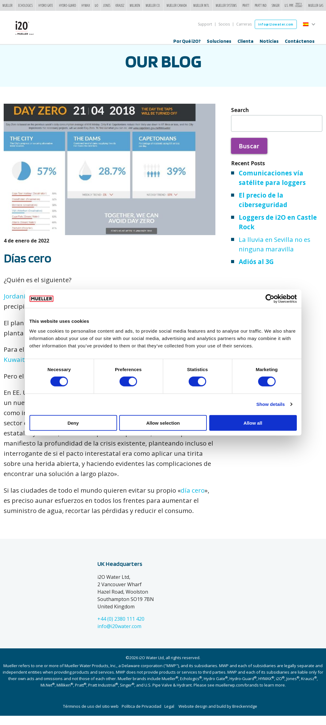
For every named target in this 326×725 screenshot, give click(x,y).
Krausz (120, 5)
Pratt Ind (260, 5)
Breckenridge (244, 715)
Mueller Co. (153, 5)
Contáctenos (300, 41)
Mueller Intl (201, 5)
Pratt (245, 5)
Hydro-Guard (67, 5)
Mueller (7, 5)
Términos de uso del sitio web (91, 715)
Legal (169, 715)
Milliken (135, 5)
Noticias (269, 41)
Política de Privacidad (141, 715)
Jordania (16, 305)
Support (205, 24)
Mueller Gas (315, 5)
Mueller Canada (177, 5)
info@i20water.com (119, 635)
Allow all (253, 422)
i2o (96, 5)
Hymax (85, 5)
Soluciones (219, 41)
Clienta (245, 41)
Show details (270, 404)
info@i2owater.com (275, 24)
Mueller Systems (226, 5)
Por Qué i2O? (187, 41)
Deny (73, 422)
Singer (276, 5)
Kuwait (14, 368)
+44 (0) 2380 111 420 (120, 628)
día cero (193, 499)
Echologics (25, 5)
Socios (224, 24)
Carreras (244, 24)
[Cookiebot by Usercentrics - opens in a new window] (270, 298)
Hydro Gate (45, 5)
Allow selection (163, 422)
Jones (106, 5)
